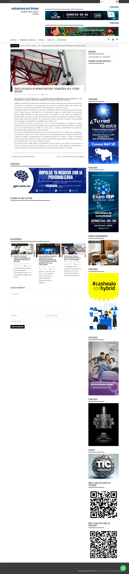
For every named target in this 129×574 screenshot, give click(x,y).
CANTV (79, 264)
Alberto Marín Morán (32, 95)
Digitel (46, 95)
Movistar (54, 269)
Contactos (50, 40)
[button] (123, 568)
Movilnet (29, 266)
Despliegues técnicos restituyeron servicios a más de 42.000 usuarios (72, 258)
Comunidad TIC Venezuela (28, 40)
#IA (41, 244)
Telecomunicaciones (16, 50)
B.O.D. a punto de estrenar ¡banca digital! (70, 157)
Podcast (41, 40)
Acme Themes (118, 571)
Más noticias (61, 40)
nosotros (13, 40)
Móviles (13, 244)
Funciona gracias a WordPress (88, 571)
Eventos (45, 244)
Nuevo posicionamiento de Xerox (24, 157)
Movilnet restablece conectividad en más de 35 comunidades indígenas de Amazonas (22, 258)
